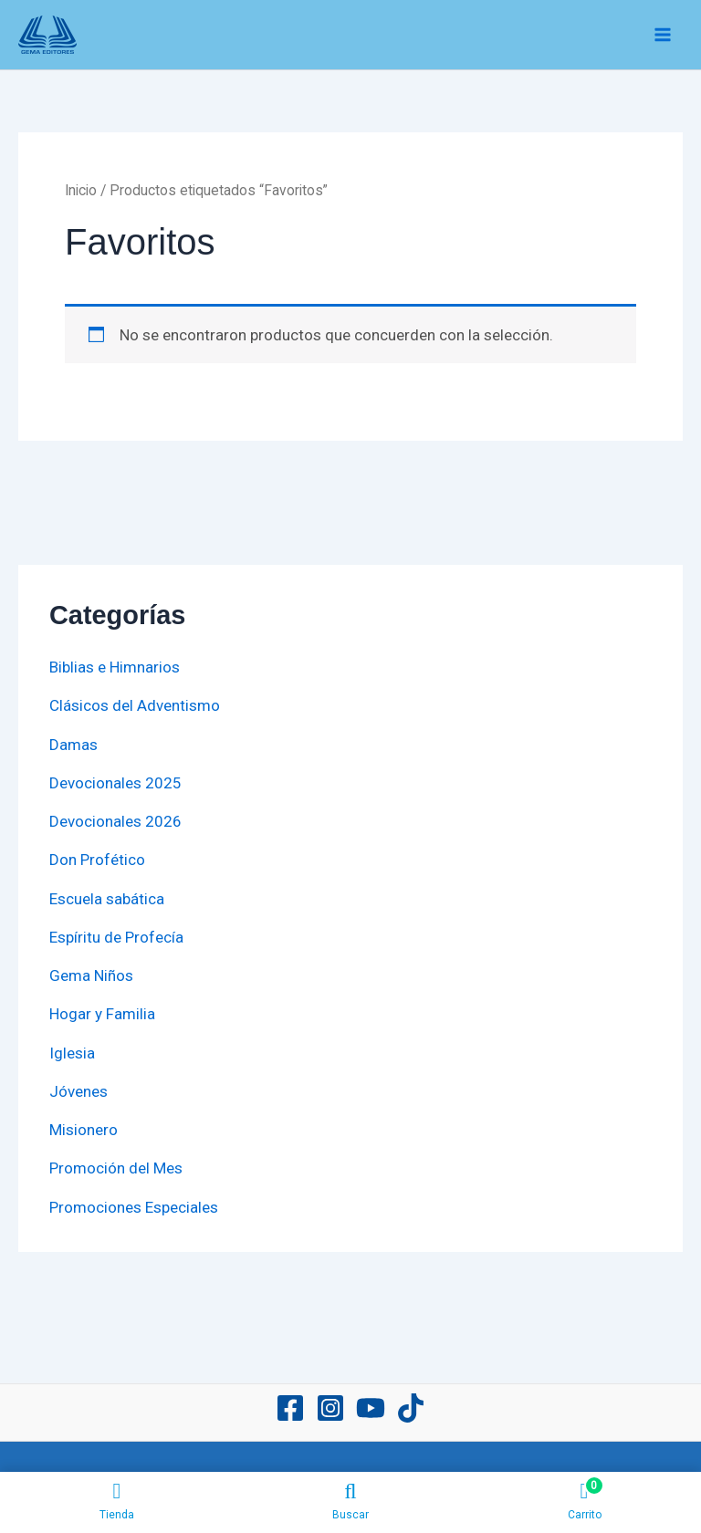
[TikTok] (410, 1408)
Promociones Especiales (133, 1207)
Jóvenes (78, 1091)
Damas (73, 744)
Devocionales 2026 (115, 821)
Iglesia (72, 1053)
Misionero (83, 1130)
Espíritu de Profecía (116, 937)
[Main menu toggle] (663, 35)
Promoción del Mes (116, 1168)
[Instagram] (330, 1408)
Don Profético (97, 859)
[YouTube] (370, 1408)
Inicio (81, 190)
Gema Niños (91, 975)
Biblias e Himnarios (114, 667)
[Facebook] (290, 1408)
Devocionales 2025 (115, 783)
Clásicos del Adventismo (134, 705)
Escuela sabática (106, 899)
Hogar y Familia (102, 1014)
